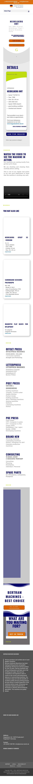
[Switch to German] (1, 779)
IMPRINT (7, 764)
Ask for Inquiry (17, 134)
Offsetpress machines (15, 351)
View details (16, 45)
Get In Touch (16, 634)
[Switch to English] (1, 777)
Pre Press (12, 418)
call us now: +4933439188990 (14, 607)
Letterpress (13, 365)
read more (8, 252)
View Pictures (17, 40)
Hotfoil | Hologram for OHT (15, 442)
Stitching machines (12, 439)
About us (12, 766)
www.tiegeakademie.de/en (15, 124)
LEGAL (14, 764)
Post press (13, 383)
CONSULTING (13, 454)
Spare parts (13, 472)
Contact (19, 766)
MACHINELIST (22, 764)
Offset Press (14, 349)
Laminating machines (13, 441)
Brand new (12, 437)
